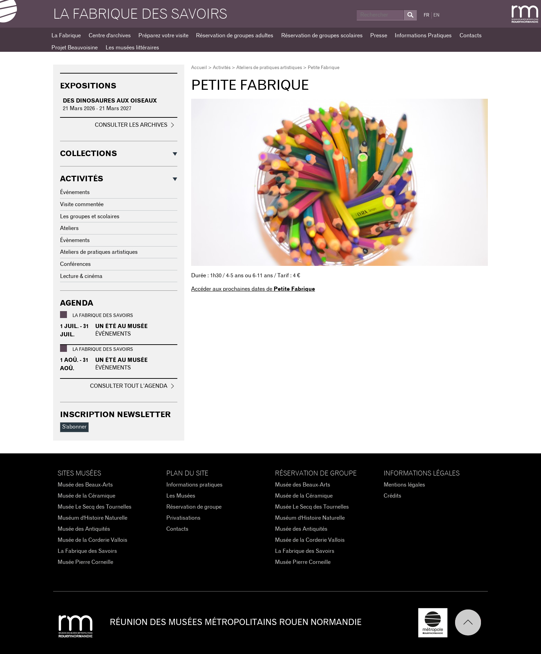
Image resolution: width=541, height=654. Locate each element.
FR (426, 15)
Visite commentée (82, 204)
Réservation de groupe (194, 507)
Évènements (75, 240)
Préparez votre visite (163, 35)
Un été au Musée (121, 326)
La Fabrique (66, 35)
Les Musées (180, 496)
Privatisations (183, 518)
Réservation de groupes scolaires (322, 35)
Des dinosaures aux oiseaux (110, 101)
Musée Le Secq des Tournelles (94, 507)
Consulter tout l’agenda (128, 386)
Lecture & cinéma (81, 276)
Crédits (392, 496)
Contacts (471, 35)
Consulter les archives (131, 125)
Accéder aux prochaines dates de (253, 289)
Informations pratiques (194, 485)
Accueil (199, 68)
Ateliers (69, 228)
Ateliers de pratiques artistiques (269, 68)
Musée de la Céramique (86, 496)
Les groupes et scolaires (89, 216)
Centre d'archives (110, 35)
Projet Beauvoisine (74, 47)
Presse (378, 35)
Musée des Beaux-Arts (85, 485)
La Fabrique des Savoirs (87, 551)
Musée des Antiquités (84, 529)
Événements (75, 192)
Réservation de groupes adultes (234, 35)
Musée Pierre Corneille (85, 562)
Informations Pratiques (423, 35)
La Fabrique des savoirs (140, 14)
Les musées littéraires (132, 47)
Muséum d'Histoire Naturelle (92, 518)
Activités (221, 68)
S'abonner (74, 427)
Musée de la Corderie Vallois (92, 540)
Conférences (75, 264)
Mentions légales (404, 485)
